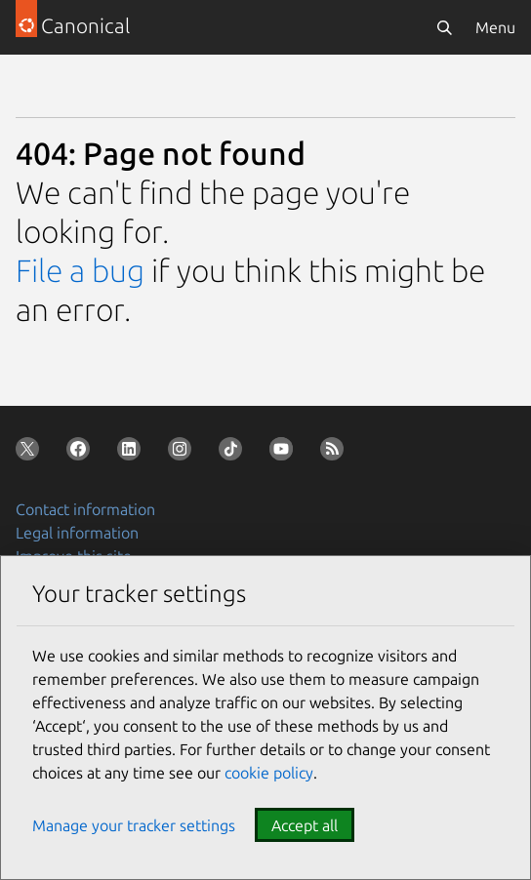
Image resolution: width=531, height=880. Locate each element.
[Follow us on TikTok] (234, 452)
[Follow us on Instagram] (183, 452)
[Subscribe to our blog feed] (335, 452)
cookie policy (269, 772)
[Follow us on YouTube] (285, 452)
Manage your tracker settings (133, 825)
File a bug (80, 270)
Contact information (85, 509)
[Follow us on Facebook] (82, 452)
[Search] (444, 27)
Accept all (304, 825)
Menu (495, 27)
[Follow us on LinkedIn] (132, 452)
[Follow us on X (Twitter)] (31, 452)
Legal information (77, 532)
